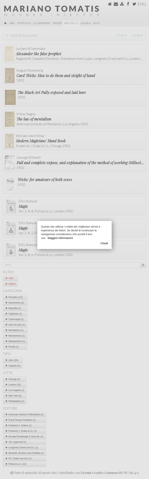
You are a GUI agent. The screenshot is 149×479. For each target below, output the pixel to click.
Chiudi (104, 243)
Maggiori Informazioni (60, 238)
